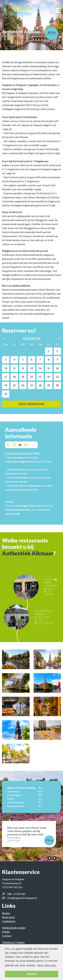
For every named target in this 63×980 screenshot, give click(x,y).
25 (22, 385)
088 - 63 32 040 (16, 893)
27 (39, 385)
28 (48, 385)
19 (31, 376)
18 (22, 376)
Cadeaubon (8, 921)
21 (48, 376)
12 (31, 368)
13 (39, 368)
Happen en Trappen (13, 942)
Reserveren (8, 917)
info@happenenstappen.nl (22, 897)
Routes (6, 913)
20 (39, 376)
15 (56, 368)
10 (13, 368)
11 (22, 368)
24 (13, 385)
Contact (6, 935)
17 (13, 376)
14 (48, 368)
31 (13, 394)
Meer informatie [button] (46, 965)
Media (6, 931)
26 (31, 385)
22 (56, 376)
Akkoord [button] (31, 974)
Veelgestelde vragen (13, 927)
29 (56, 385)
